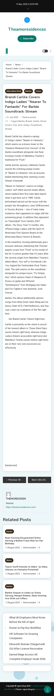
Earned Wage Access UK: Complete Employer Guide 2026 (27, 656)
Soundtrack (36, 125)
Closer (43, 121)
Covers (8, 125)
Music (9, 560)
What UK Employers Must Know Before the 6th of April (27, 619)
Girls (20, 125)
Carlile (36, 121)
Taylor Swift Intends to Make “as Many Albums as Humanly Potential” (26, 568)
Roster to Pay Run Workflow (25, 627)
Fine (15, 125)
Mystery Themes (42, 689)
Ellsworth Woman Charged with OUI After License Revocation (27, 646)
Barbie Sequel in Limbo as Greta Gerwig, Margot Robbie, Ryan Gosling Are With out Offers (25, 595)
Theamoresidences (27, 29)
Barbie (28, 91)
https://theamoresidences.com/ (21, 507)
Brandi (29, 121)
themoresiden (29, 117)
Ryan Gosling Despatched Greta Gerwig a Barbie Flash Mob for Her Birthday (24, 540)
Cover (38, 91)
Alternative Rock (13, 91)
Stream (8, 129)
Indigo (26, 125)
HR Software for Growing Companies (23, 636)
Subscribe (26, 38)
